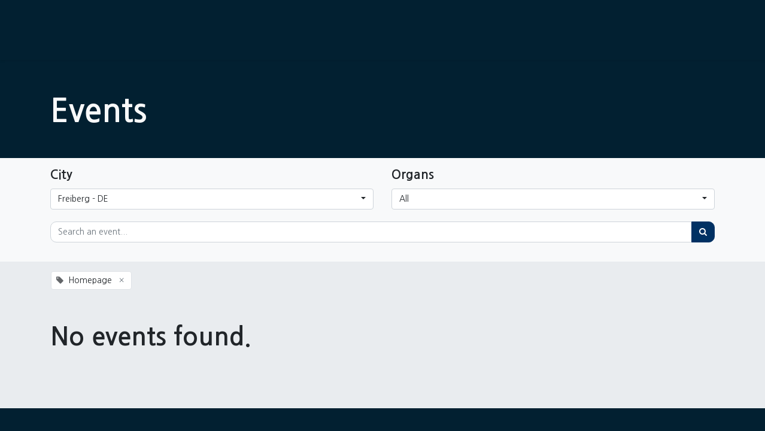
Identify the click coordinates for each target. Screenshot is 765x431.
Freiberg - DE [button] (83, 199)
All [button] (404, 199)
